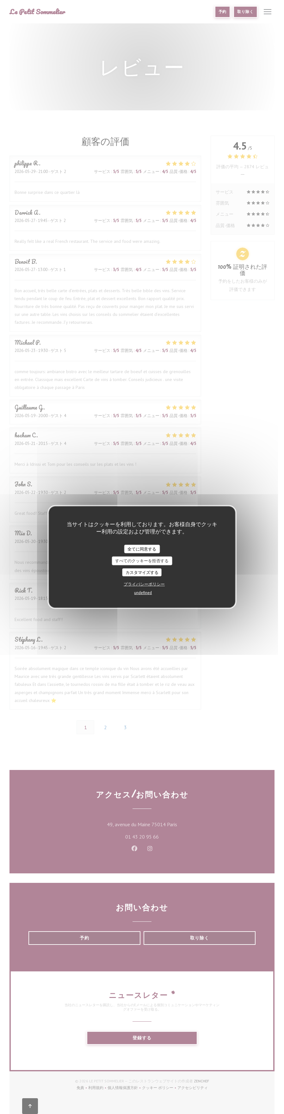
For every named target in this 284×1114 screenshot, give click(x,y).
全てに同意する (141, 548)
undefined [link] (143, 592)
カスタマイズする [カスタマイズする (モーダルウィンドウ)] (142, 572)
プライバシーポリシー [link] (144, 584)
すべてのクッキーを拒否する (142, 560)
